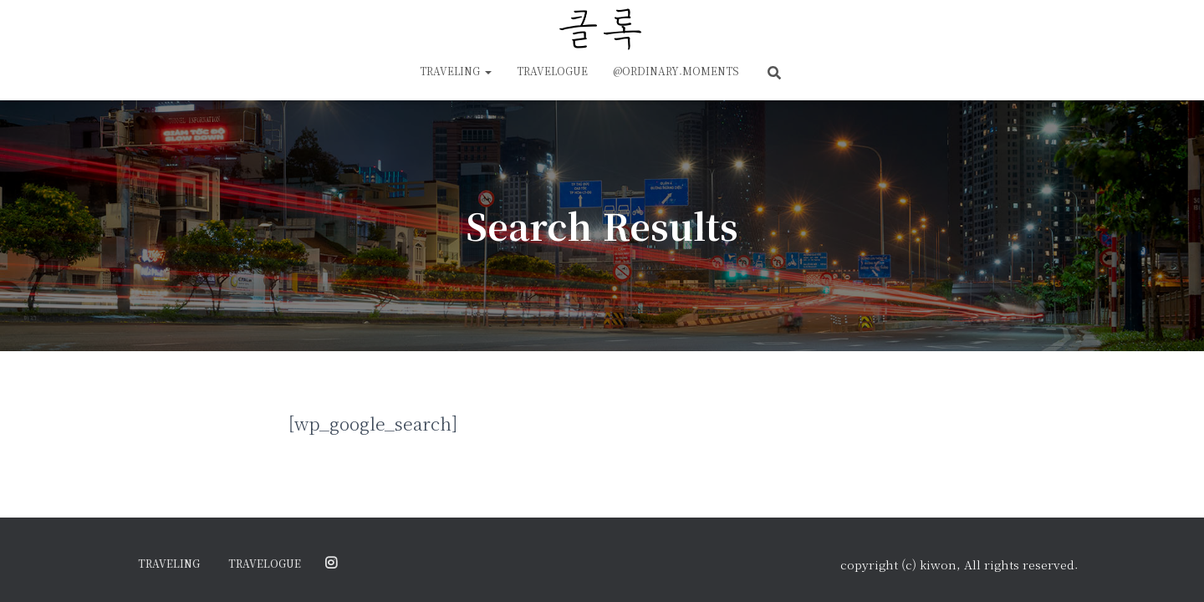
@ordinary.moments (676, 71)
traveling (456, 71)
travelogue (552, 71)
